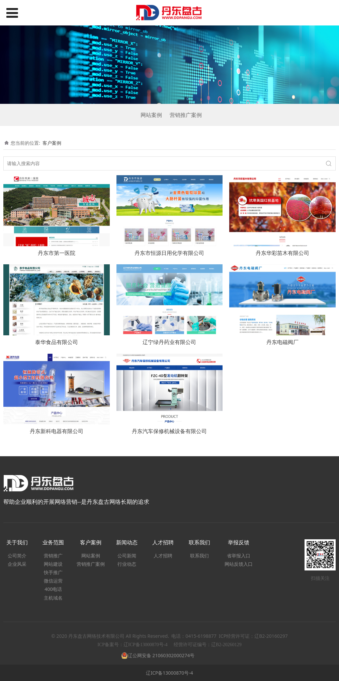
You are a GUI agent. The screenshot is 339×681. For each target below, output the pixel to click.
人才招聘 (163, 555)
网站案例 (151, 115)
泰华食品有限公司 (56, 342)
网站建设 (53, 564)
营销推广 (53, 555)
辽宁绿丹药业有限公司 (169, 342)
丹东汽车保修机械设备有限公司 (169, 431)
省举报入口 (238, 555)
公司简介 (17, 555)
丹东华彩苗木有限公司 (282, 253)
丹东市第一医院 (56, 253)
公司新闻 (126, 555)
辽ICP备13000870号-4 (169, 673)
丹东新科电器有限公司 (56, 431)
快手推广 (53, 572)
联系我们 (199, 555)
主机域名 (53, 598)
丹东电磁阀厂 (282, 342)
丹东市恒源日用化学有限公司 (169, 253)
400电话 (53, 589)
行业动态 (126, 564)
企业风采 (17, 564)
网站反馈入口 (239, 564)
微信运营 (53, 580)
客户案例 (52, 143)
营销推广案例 (186, 115)
